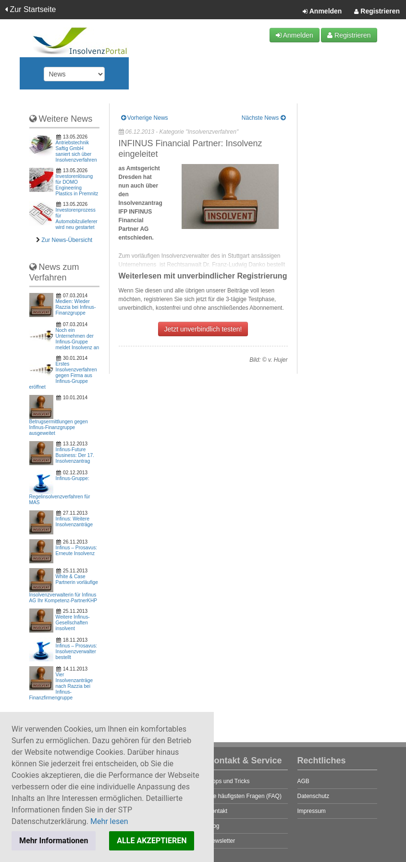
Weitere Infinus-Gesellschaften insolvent (73, 622)
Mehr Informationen (53, 840)
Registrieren (377, 11)
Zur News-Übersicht (66, 240)
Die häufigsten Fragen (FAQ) (245, 796)
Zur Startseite (30, 9)
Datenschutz (313, 796)
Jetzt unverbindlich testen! (203, 329)
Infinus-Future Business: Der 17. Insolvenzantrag (75, 455)
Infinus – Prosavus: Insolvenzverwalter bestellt (77, 651)
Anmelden (322, 11)
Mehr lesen (109, 821)
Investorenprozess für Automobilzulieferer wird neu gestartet (77, 218)
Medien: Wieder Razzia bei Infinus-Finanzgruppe (76, 307)
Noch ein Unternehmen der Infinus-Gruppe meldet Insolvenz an (77, 339)
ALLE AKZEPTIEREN (151, 840)
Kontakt (218, 811)
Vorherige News (144, 117)
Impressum (311, 811)
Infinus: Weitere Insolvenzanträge (74, 521)
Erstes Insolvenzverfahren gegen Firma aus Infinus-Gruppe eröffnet (63, 375)
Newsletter (221, 840)
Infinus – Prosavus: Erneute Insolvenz (77, 550)
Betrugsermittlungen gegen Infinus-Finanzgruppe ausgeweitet (58, 427)
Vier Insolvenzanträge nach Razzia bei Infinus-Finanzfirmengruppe (61, 686)
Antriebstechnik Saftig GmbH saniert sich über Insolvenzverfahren (76, 151)
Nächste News (263, 117)
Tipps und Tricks (229, 781)
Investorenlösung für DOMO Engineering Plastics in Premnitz (77, 185)
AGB (303, 781)
